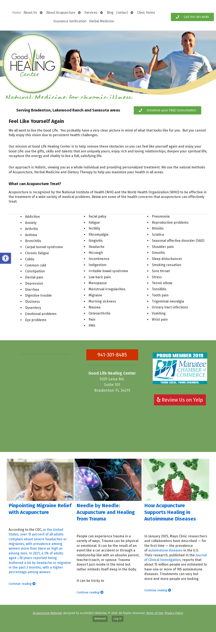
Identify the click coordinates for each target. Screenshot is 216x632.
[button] (5, 258)
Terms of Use (154, 613)
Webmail (100, 618)
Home (16, 13)
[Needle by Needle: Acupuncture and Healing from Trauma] (108, 480)
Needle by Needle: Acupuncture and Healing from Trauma (106, 512)
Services (91, 13)
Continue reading (22, 584)
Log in (117, 618)
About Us (30, 13)
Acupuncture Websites (47, 613)
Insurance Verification (69, 21)
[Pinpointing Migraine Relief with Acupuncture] (40, 480)
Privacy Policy (174, 613)
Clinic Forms (146, 13)
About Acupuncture (60, 13)
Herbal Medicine (101, 21)
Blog (110, 13)
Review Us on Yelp (180, 400)
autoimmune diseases (165, 550)
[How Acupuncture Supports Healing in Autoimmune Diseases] (175, 480)
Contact (122, 13)
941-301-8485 (112, 355)
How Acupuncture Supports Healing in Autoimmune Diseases (170, 512)
